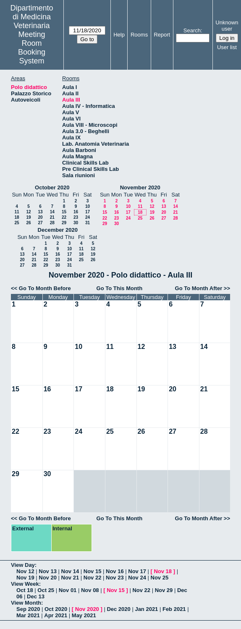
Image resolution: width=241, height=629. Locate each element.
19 (28, 217)
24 (87, 217)
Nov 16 (115, 571)
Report (162, 34)
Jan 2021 (146, 609)
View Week (25, 584)
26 (28, 222)
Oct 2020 (56, 609)
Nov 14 (70, 571)
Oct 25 (45, 590)
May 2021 (84, 615)
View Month (26, 603)
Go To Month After (199, 288)
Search (192, 30)
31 (87, 222)
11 (16, 212)
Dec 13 (36, 596)
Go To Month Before (45, 288)
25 (16, 222)
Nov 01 (68, 590)
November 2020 (140, 187)
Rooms (139, 34)
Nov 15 (93, 571)
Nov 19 (25, 577)
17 (87, 212)
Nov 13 (48, 571)
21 (52, 217)
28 (52, 222)
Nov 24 (137, 577)
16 (75, 212)
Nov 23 (115, 577)
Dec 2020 (118, 609)
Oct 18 (24, 590)
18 (16, 217)
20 (40, 217)
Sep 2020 (28, 609)
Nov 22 (93, 577)
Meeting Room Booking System (31, 47)
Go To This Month (120, 288)
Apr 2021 (55, 615)
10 (87, 206)
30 (75, 222)
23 (75, 217)
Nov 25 (160, 577)
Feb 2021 (174, 609)
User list (227, 47)
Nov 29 (164, 590)
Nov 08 (90, 590)
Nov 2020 (87, 609)
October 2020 (52, 187)
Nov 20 (48, 577)
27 (40, 222)
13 (40, 212)
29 (64, 222)
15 (64, 212)
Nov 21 (70, 577)
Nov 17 (137, 571)
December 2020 (58, 230)
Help (119, 34)
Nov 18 (163, 571)
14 (52, 212)
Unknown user (226, 25)
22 (64, 217)
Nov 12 (25, 571)
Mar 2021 (28, 615)
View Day (23, 565)
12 (28, 212)
